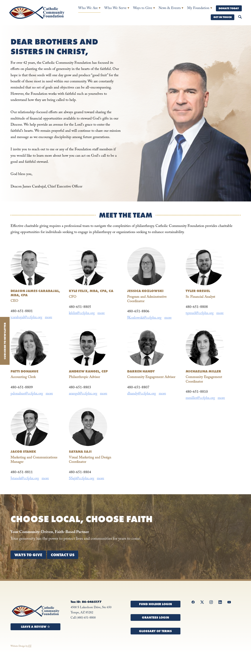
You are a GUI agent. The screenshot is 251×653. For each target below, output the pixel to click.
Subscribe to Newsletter (5, 340)
